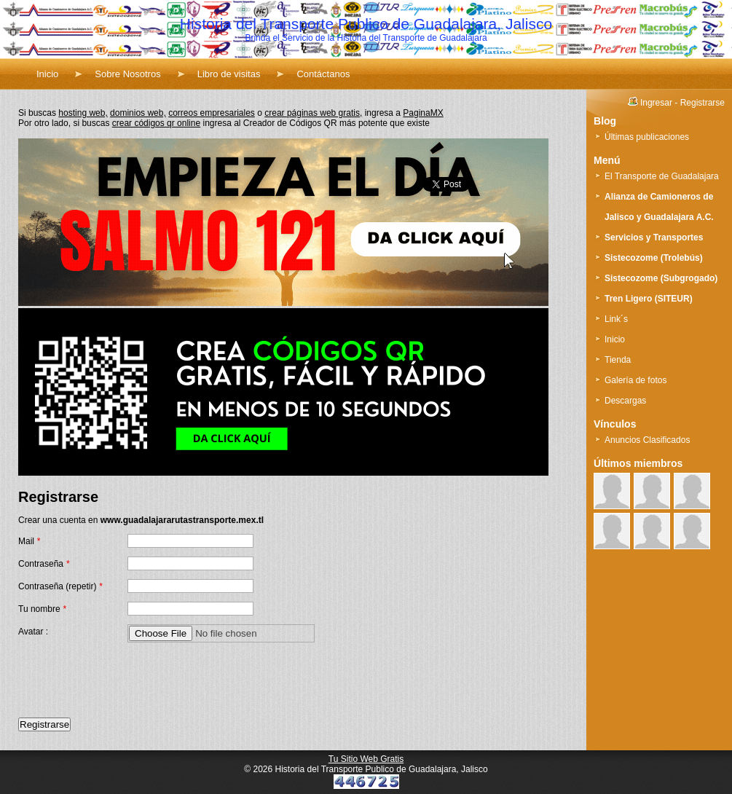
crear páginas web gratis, (313, 113)
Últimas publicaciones (647, 137)
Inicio (47, 73)
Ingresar (656, 103)
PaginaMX (423, 113)
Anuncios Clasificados (647, 440)
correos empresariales (211, 113)
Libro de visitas (229, 73)
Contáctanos (323, 73)
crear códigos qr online (156, 123)
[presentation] (129, 680)
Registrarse (702, 103)
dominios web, (138, 113)
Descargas (625, 401)
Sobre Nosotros (127, 73)
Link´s (616, 319)
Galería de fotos (635, 380)
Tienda (618, 360)
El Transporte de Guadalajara (662, 176)
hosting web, (82, 113)
